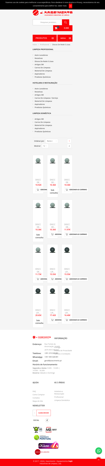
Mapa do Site (38, 401)
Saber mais (62, 6)
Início (35, 44)
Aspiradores (40, 74)
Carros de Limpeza (42, 67)
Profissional (44, 44)
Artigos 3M (39, 64)
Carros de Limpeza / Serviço (46, 98)
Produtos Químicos (43, 77)
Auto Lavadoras (41, 55)
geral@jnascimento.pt (53, 360)
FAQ (34, 391)
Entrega (57, 347)
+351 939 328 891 (51, 357)
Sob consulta (54, 191)
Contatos (36, 398)
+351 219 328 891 (51, 353)
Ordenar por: (39, 141)
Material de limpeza (43, 71)
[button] (62, 28)
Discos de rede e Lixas (44, 61)
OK (70, 6)
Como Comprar (39, 394)
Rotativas (39, 58)
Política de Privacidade (63, 350)
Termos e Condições (62, 354)
